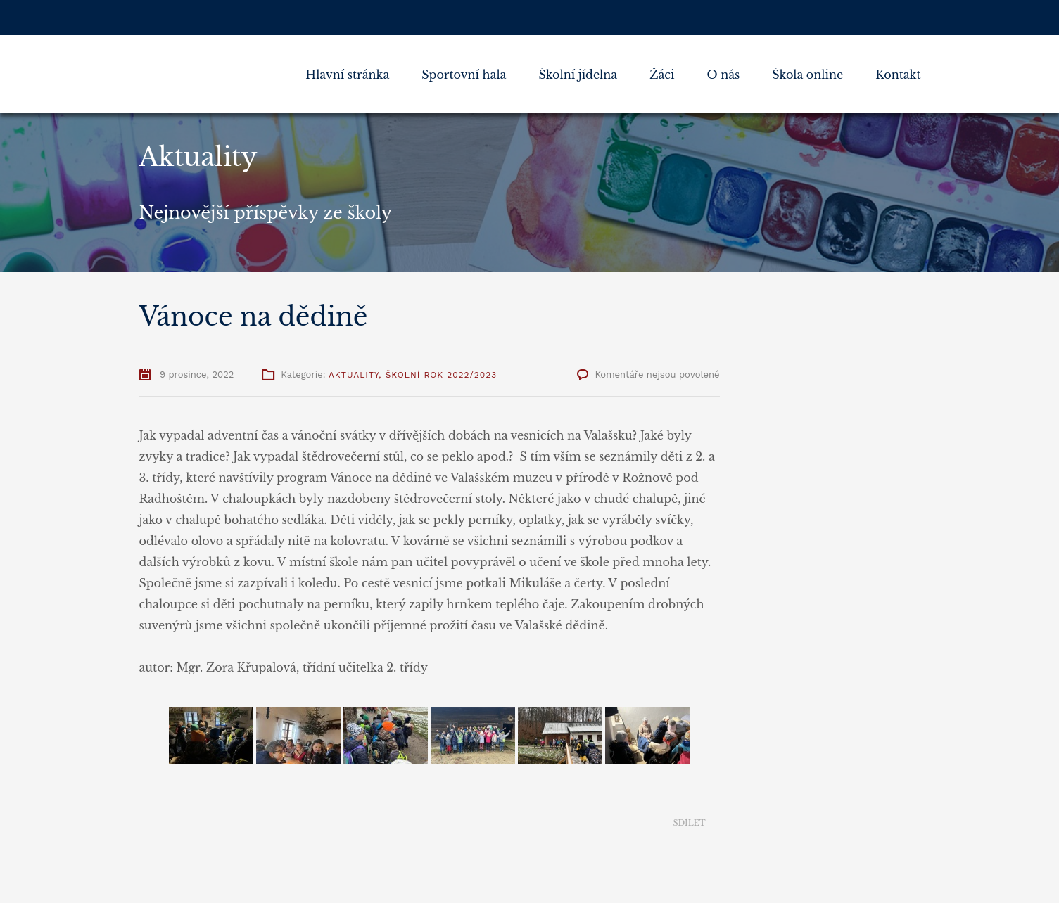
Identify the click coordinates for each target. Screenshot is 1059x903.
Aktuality (354, 375)
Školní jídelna (577, 75)
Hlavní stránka (347, 75)
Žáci (661, 75)
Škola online (807, 75)
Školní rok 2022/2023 (441, 375)
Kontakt (897, 75)
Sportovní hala (463, 75)
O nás (723, 75)
